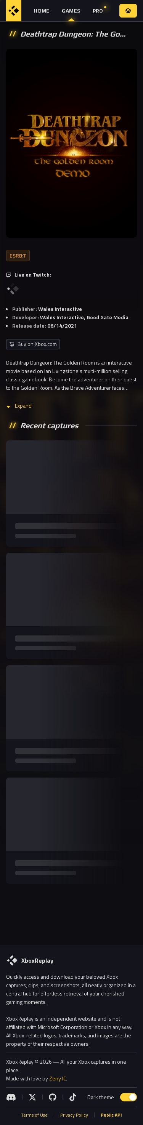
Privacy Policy (74, 1115)
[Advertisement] (71, 912)
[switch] (128, 1097)
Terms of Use (34, 1115)
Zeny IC (57, 1078)
